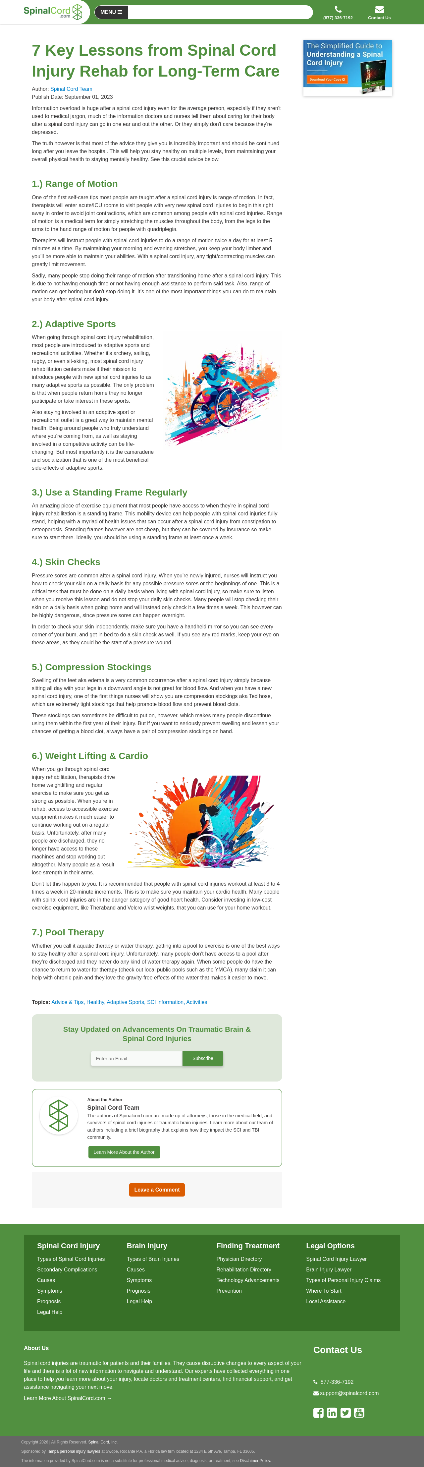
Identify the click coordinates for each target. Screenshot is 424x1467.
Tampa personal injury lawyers (73, 1451)
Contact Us (337, 1350)
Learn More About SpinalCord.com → (68, 1398)
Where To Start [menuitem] (323, 1291)
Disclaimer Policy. (255, 1460)
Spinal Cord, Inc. (103, 1442)
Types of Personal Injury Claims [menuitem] (343, 1280)
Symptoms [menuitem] (49, 1291)
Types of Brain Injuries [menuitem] (153, 1259)
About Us (36, 1348)
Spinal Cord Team (71, 89)
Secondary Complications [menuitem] (67, 1269)
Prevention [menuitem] (229, 1291)
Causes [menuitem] (46, 1280)
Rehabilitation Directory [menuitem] (244, 1269)
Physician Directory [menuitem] (239, 1259)
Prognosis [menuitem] (49, 1301)
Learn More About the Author (124, 1152)
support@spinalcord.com (349, 1393)
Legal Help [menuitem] (50, 1312)
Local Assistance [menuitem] (325, 1301)
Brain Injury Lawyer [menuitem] (328, 1269)
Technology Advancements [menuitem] (248, 1280)
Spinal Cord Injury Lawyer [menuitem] (336, 1259)
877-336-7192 (337, 1382)
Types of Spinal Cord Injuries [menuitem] (71, 1259)
